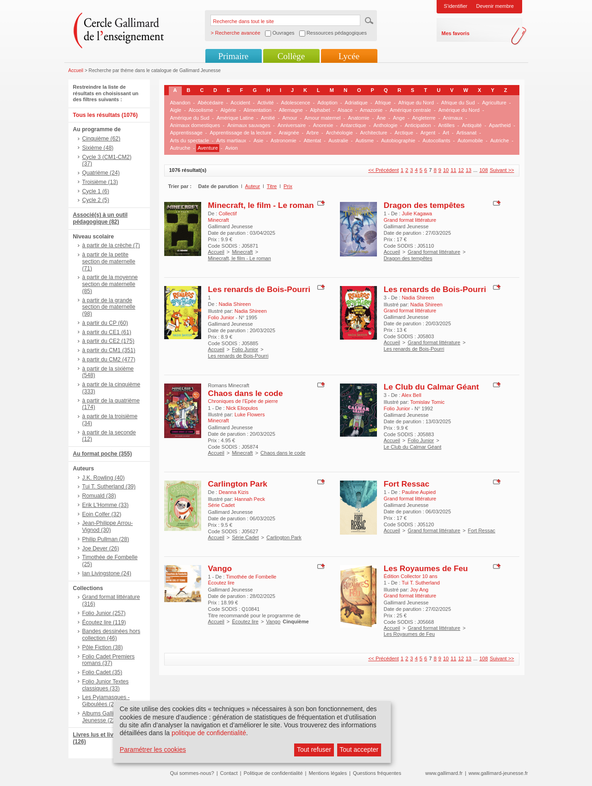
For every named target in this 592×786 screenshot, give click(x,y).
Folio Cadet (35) (102, 672)
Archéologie (339, 132)
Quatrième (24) (101, 173)
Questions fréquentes (377, 773)
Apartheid (500, 125)
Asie (258, 140)
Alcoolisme (201, 110)
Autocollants (436, 140)
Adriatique (356, 102)
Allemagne (291, 110)
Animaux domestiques (195, 125)
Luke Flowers (249, 414)
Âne (381, 118)
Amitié (268, 118)
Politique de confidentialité (273, 773)
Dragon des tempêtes (424, 205)
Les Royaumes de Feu (426, 568)
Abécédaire (210, 102)
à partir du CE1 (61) (106, 332)
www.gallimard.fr (444, 773)
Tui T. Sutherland (420, 582)
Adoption (327, 102)
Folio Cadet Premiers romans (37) (108, 660)
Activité (265, 102)
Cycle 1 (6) (95, 191)
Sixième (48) (98, 148)
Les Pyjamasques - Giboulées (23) (106, 700)
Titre (272, 186)
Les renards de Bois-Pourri (259, 289)
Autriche (499, 140)
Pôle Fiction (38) (102, 647)
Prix (288, 186)
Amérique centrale (410, 110)
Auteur (252, 186)
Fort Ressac (407, 483)
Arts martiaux (231, 140)
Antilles (446, 125)
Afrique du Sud (458, 102)
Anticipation (418, 125)
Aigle (175, 110)
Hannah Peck (249, 499)
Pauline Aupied (419, 492)
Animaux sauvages (248, 125)
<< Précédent (383, 170)
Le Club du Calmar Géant (431, 386)
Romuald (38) (99, 496)
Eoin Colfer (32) (102, 514)
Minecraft (242, 252)
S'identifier (456, 6)
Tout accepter (358, 749)
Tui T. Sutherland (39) (109, 486)
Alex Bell (411, 395)
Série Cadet (245, 537)
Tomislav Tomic (427, 402)
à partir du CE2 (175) (108, 341)
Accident (240, 102)
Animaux (452, 118)
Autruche (180, 148)
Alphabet (320, 110)
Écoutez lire (245, 621)
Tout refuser (314, 749)
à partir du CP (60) (105, 323)
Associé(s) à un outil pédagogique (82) (100, 218)
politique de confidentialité (209, 733)
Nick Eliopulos (242, 408)
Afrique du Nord (416, 102)
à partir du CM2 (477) (109, 359)
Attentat (312, 140)
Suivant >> (502, 170)
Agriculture (494, 102)
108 (483, 170)
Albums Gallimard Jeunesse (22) (104, 717)
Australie (338, 140)
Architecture (374, 132)
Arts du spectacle (189, 140)
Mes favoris (456, 33)
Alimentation (257, 110)
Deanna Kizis (234, 492)
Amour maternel (322, 118)
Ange (399, 118)
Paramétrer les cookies (153, 749)
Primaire (233, 56)
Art (446, 132)
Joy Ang (419, 589)
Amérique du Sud (190, 118)
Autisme (364, 140)
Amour (289, 118)
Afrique (383, 102)
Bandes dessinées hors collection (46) (111, 634)
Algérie (228, 110)
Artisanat (466, 132)
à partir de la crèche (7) (111, 245)
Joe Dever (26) (100, 548)
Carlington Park (237, 483)
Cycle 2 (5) (95, 200)
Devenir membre (495, 6)
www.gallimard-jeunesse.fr (498, 773)
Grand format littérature (433, 252)
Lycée (349, 56)
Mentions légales (327, 773)
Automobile (470, 140)
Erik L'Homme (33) (105, 505)
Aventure (207, 148)
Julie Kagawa (417, 213)
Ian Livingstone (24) (106, 573)
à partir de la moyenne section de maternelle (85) (110, 284)
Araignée (288, 132)
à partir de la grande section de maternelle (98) (109, 307)
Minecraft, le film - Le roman (261, 205)
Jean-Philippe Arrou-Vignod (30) (107, 526)
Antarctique (353, 125)
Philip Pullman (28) (106, 539)
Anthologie (385, 125)
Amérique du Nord (459, 110)
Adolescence (295, 102)
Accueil (76, 70)
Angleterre (424, 118)
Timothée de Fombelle (251, 576)
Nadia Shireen (235, 304)
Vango (220, 568)
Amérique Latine (234, 118)
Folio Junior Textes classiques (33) (105, 685)
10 (446, 170)
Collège (291, 56)
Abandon (180, 102)
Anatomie (358, 118)
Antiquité (472, 125)
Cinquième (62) (101, 138)
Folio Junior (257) (104, 613)
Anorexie (323, 125)
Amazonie (371, 110)
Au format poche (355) (102, 454)
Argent (427, 132)
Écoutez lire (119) (104, 622)
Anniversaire (292, 125)
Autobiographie (398, 140)
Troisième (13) (100, 182)
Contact (229, 773)
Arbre (312, 132)
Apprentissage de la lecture (240, 132)
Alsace (344, 110)
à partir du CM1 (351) (109, 350)
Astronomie (283, 140)
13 (468, 170)
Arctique (404, 132)
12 (461, 170)
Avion (231, 148)
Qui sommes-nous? (192, 773)
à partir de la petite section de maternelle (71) (109, 261)
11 (453, 170)
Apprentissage (186, 132)
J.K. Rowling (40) (103, 478)
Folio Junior (245, 349)
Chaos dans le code (245, 393)
